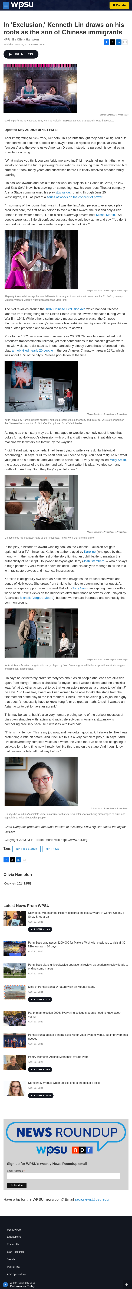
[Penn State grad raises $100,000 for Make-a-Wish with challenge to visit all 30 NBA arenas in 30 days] (15, 948)
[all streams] (127, 1284)
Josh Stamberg (93, 561)
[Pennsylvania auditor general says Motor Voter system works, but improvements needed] (15, 1040)
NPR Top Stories (26, 848)
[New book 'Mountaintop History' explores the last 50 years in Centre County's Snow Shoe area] (15, 918)
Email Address (16, 1171)
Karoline (90, 551)
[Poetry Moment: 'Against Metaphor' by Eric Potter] (15, 1062)
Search (11, 1259)
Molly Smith (118, 460)
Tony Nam (79, 588)
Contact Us (13, 1244)
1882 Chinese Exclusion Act (65, 309)
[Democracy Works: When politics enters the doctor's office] (15, 1088)
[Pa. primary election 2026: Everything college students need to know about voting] (15, 1018)
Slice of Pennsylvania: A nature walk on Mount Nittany (61, 986)
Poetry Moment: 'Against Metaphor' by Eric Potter (58, 1056)
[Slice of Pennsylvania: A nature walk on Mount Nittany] (15, 992)
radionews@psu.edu (92, 1199)
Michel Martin (105, 215)
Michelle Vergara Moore (36, 598)
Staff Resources (15, 1252)
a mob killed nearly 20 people (32, 350)
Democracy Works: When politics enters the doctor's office (64, 1082)
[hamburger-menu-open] (6, 5)
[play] (5, 1284)
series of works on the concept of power (74, 197)
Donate (121, 5)
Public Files (13, 1267)
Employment (14, 1237)
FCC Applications (16, 1274)
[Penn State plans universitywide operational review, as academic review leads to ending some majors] (15, 970)
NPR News (52, 848)
